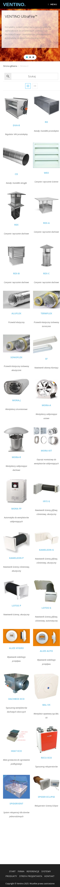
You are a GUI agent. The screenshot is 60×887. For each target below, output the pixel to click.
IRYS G (54, 501)
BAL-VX (54, 704)
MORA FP (24, 508)
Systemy (46, 871)
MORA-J (24, 400)
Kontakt (49, 876)
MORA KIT (54, 450)
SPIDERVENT (24, 803)
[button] (27, 57)
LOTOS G (54, 607)
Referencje (33, 871)
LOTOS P (24, 605)
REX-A (54, 222)
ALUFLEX (24, 313)
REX (24, 224)
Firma (21, 871)
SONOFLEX (24, 357)
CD (24, 174)
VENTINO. (14, 4)
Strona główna (10, 66)
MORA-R (24, 457)
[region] (30, 35)
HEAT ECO (24, 750)
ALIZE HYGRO (24, 648)
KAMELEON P (24, 557)
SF (54, 358)
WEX (54, 172)
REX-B (24, 273)
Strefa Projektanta (30, 876)
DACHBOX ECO (24, 698)
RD (54, 121)
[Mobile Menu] (52, 4)
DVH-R (24, 125)
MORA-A (54, 405)
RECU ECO (54, 757)
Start (12, 871)
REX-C (54, 273)
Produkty (11, 876)
